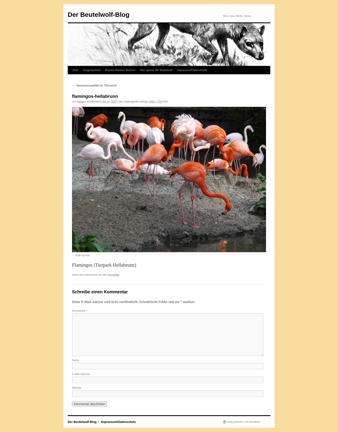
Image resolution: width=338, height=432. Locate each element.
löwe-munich (82, 255)
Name (75, 360)
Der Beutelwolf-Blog (99, 14)
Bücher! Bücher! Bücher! (120, 70)
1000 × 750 (155, 101)
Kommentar (79, 310)
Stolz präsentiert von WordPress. (244, 421)
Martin (80, 101)
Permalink (113, 274)
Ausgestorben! (92, 70)
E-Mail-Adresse (81, 374)
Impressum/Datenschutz (192, 70)
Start (75, 70)
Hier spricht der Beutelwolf (156, 70)
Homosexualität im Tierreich (94, 85)
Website (76, 387)
